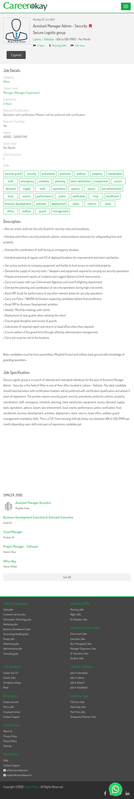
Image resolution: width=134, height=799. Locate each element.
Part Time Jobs (77, 712)
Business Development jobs (17, 629)
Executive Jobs (77, 639)
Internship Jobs (78, 707)
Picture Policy (10, 741)
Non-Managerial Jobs (81, 643)
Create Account (10, 702)
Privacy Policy (10, 736)
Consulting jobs (10, 653)
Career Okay (31, 787)
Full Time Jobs (77, 702)
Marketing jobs (10, 624)
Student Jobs (77, 658)
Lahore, (37, 39)
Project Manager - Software (20, 546)
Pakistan (49, 39)
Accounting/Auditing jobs (15, 634)
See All (67, 577)
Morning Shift (59, 45)
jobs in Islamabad (78, 673)
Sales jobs (8, 609)
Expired (16, 55)
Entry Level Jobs (78, 633)
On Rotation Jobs (78, 619)
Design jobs (8, 639)
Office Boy (9, 561)
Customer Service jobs (14, 614)
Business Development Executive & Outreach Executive (38, 517)
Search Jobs (9, 677)
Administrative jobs (12, 648)
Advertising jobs (11, 643)
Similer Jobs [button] (13, 495)
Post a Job (8, 707)
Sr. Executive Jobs (79, 653)
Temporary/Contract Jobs (83, 716)
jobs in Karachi (77, 682)
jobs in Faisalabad (78, 687)
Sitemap (7, 746)
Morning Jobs (77, 609)
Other (6, 81)
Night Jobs (75, 614)
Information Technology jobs (17, 619)
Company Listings (12, 682)
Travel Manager (12, 532)
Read (5, 687)
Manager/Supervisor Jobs (83, 648)
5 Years (41, 45)
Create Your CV (10, 673)
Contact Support (11, 716)
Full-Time (80, 45)
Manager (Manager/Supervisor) (21, 92)
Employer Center (11, 712)
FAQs (5, 760)
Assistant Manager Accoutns (33, 503)
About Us (7, 731)
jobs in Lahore (77, 677)
